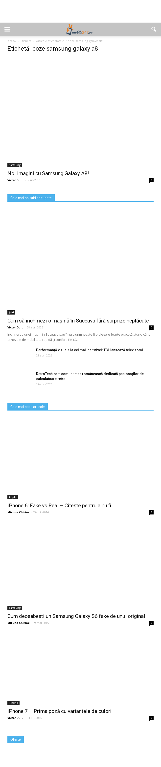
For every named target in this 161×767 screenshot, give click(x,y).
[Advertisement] (80, 14)
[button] (154, 29)
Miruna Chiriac (18, 512)
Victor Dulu (15, 180)
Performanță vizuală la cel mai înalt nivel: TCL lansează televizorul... (91, 350)
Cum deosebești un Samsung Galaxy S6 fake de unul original (76, 616)
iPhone (13, 702)
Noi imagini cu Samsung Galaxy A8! (48, 173)
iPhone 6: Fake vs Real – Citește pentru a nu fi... (61, 506)
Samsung (15, 165)
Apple (12, 497)
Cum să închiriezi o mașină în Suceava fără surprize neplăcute (78, 321)
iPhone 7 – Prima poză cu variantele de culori (59, 711)
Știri (11, 312)
